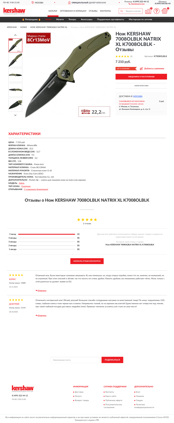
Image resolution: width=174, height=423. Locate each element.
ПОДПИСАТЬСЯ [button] (112, 360)
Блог (138, 392)
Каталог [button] (53, 11)
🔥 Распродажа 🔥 (31, 19)
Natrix (21, 183)
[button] (136, 3)
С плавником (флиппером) (36, 189)
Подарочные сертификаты (110, 19)
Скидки (139, 401)
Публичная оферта (113, 401)
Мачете (60, 19)
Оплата (78, 396)
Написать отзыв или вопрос (87, 261)
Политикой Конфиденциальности (86, 366)
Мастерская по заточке (140, 19)
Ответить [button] (41, 291)
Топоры (72, 19)
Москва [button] (137, 96)
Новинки (140, 396)
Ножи (48, 19)
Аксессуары (86, 19)
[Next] (15, 115)
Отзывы (93, 11)
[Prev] (15, 35)
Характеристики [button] (141, 86)
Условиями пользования (110, 366)
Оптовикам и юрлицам (73, 11)
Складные (25, 186)
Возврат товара (82, 401)
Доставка (79, 392)
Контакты (105, 11)
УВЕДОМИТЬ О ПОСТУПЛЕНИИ (141, 77)
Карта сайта (110, 396)
